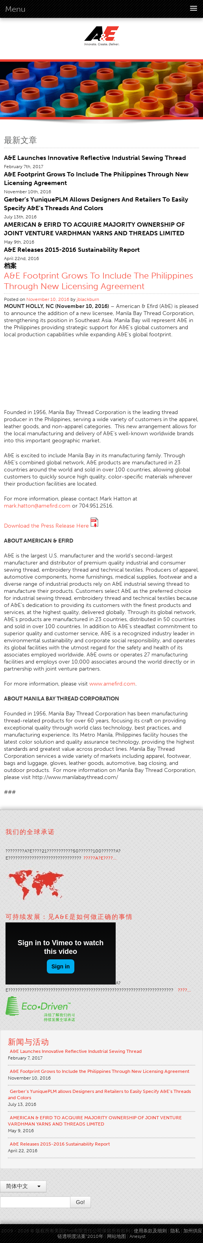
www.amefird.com (112, 683)
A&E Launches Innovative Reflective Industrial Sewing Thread (95, 157)
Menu (15, 9)
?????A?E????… (99, 858)
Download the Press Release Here (51, 525)
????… (184, 990)
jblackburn (88, 299)
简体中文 (23, 1186)
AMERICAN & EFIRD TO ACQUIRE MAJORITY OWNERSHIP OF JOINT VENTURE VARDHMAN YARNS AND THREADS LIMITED (95, 1121)
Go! (80, 1202)
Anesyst (137, 1236)
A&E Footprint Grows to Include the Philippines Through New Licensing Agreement (98, 281)
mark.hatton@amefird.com (37, 505)
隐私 (175, 1231)
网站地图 (116, 1236)
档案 (10, 266)
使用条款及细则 (150, 1231)
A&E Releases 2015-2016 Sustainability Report (72, 249)
